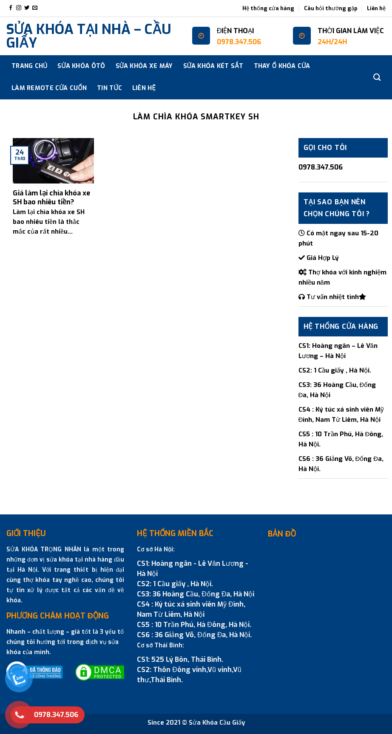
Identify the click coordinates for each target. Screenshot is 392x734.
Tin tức (109, 88)
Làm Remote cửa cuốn (49, 88)
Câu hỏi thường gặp (331, 8)
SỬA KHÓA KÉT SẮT (213, 66)
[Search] (377, 77)
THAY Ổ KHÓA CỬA (282, 66)
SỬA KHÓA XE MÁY (144, 66)
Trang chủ (29, 66)
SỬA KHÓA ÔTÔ (81, 66)
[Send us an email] (34, 8)
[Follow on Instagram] (18, 8)
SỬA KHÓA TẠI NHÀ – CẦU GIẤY (88, 36)
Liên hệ (376, 8)
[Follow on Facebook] (10, 8)
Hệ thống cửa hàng (268, 8)
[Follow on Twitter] (26, 8)
